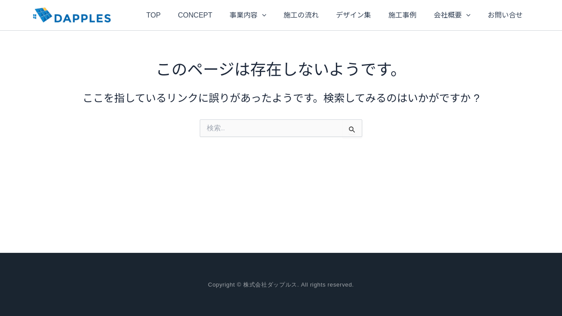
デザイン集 (351, 15)
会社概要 (443, 15)
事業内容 (252, 15)
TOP (165, 15)
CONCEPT (203, 15)
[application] (267, 15)
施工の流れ (302, 15)
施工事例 (397, 15)
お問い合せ (494, 15)
